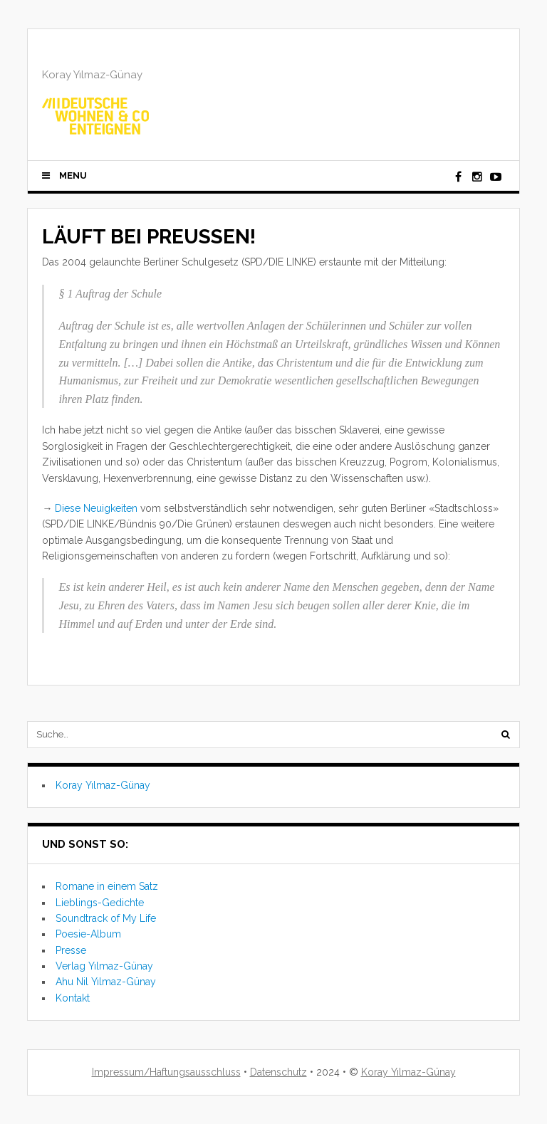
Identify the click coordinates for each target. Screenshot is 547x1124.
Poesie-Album (88, 934)
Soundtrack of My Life (106, 918)
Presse (71, 950)
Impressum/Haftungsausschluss (166, 1072)
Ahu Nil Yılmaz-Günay (106, 981)
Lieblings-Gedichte (100, 902)
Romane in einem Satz (107, 886)
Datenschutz (278, 1072)
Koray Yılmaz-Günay (103, 785)
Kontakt (73, 998)
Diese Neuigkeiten (96, 508)
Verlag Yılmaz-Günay (104, 966)
